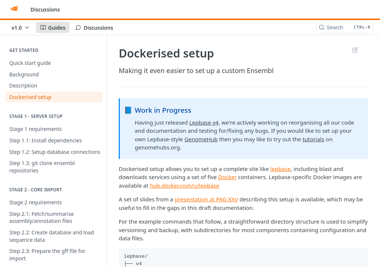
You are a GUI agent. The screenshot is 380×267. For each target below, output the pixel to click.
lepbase (280, 168)
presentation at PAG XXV (206, 199)
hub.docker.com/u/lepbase (184, 185)
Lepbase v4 (204, 122)
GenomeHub (201, 139)
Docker (227, 177)
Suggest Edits (355, 50)
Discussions (45, 9)
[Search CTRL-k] (345, 27)
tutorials (313, 139)
